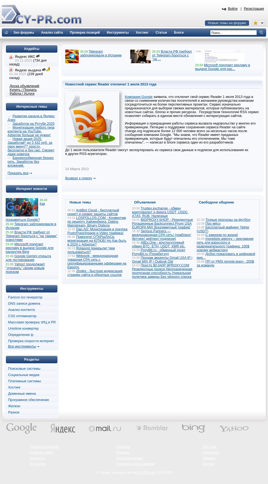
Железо (14, 406)
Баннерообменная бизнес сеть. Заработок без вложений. (31, 161)
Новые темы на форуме (227, 23)
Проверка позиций (44, 447)
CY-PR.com (147, 473)
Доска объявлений (24, 86)
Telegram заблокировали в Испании (101, 53)
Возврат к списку (78, 178)
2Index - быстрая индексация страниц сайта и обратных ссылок (94, 273)
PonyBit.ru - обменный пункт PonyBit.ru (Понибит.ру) (158, 252)
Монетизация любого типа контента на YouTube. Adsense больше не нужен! (31, 131)
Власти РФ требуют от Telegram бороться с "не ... (172, 55)
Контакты (37, 458)
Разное (13, 412)
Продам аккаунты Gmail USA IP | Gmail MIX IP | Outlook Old (162, 259)
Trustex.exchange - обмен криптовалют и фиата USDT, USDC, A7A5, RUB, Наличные (160, 212)
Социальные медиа (23, 375)
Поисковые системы (24, 369)
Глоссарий (210, 452)
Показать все (18, 173)
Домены (208, 458)
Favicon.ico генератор (25, 297)
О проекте (38, 464)
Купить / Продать (23, 90)
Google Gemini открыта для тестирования (28, 258)
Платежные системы (24, 381)
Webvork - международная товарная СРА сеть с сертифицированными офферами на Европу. (96, 261)
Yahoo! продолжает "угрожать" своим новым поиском (25, 268)
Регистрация (254, 9)
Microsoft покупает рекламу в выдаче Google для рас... (222, 67)
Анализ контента (21, 310)
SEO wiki (209, 447)
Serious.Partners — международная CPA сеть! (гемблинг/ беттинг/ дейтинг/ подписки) (161, 235)
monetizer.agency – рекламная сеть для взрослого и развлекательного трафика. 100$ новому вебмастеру (225, 244)
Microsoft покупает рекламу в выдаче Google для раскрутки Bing (30, 248)
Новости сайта (41, 452)
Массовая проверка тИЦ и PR (32, 322)
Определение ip (21, 335)
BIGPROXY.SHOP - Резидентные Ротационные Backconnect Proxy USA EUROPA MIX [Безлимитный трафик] (162, 223)
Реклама (123, 447)
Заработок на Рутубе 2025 (33, 124)
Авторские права (129, 458)
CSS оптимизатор (22, 316)
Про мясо (213, 223)
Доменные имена (22, 394)
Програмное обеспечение (28, 400)
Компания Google (139, 97)
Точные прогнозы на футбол (227, 220)
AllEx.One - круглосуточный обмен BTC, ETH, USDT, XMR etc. (159, 244)
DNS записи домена (24, 303)
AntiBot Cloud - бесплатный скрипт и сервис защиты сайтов (93, 212)
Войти (233, 9)
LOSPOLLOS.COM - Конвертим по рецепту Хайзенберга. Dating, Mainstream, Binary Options (96, 221)
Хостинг (14, 387)
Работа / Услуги (22, 93)
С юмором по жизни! (221, 235)
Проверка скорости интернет (31, 341)
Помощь (122, 452)
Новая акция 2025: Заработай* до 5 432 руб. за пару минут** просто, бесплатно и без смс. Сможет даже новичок (31, 146)
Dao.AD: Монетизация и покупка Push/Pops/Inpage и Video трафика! (97, 231)
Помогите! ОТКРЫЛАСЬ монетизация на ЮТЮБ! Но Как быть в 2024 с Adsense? (96, 240)
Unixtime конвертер (23, 328)
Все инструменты (22, 346)
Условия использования (135, 464)
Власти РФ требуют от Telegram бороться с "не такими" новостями (31, 236)
